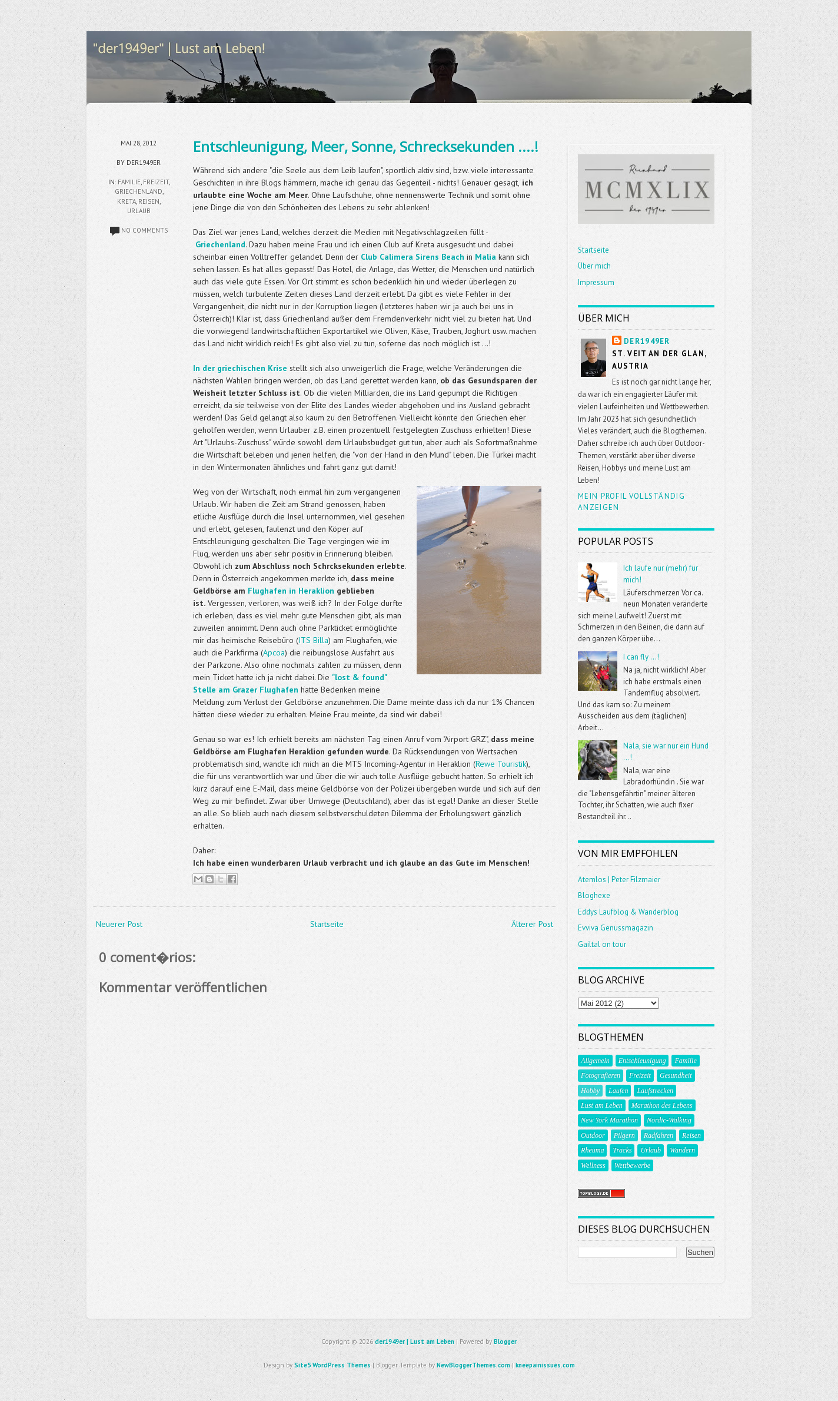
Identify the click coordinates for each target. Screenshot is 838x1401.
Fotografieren (600, 1075)
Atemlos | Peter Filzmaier (619, 880)
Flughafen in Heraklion (291, 590)
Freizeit (156, 182)
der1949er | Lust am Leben (414, 1341)
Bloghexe (594, 895)
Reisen (148, 201)
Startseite (327, 924)
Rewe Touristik (500, 764)
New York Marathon (609, 1120)
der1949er (647, 341)
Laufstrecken (655, 1091)
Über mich (594, 266)
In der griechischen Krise (240, 368)
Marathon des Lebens (662, 1105)
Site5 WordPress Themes (332, 1365)
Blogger (505, 1341)
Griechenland (138, 191)
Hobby (590, 1091)
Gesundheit (676, 1075)
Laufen (618, 1091)
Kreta (126, 201)
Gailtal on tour (602, 944)
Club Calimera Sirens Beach (412, 256)
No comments (144, 230)
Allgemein (595, 1060)
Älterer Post (532, 924)
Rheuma (592, 1150)
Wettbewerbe (632, 1165)
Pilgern (624, 1135)
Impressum (596, 282)
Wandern (682, 1150)
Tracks (622, 1150)
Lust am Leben (602, 1105)
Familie (129, 182)
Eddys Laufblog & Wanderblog (628, 912)
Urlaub (139, 211)
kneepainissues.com (545, 1365)
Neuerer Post (119, 924)
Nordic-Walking (669, 1120)
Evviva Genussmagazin (615, 928)
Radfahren (658, 1135)
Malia (485, 256)
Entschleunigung (642, 1060)
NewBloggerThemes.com (473, 1365)
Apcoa (274, 652)
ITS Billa (313, 640)
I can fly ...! (641, 657)
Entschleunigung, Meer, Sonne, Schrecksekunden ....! (365, 146)
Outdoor (593, 1135)
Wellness (593, 1165)
